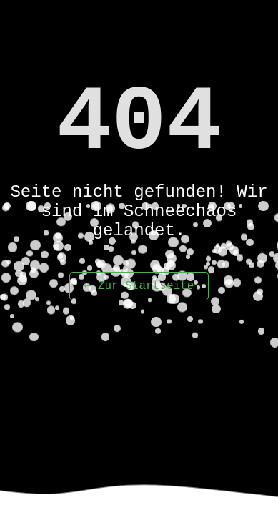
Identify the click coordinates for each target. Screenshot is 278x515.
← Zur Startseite (139, 286)
